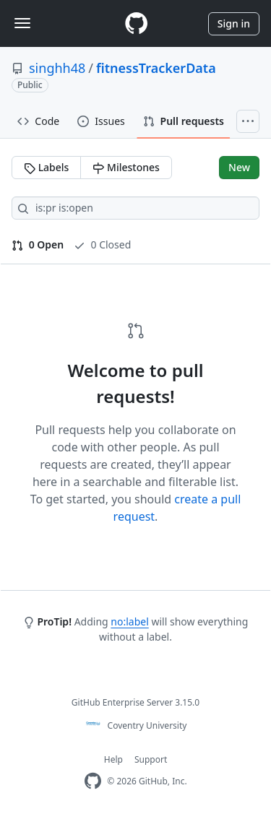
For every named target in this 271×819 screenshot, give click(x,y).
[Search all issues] (135, 208)
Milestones (126, 167)
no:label (129, 621)
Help (113, 759)
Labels (46, 167)
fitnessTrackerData (156, 68)
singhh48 (57, 68)
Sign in (234, 23)
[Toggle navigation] (22, 23)
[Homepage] (135, 23)
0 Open (38, 244)
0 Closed (102, 244)
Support (150, 759)
